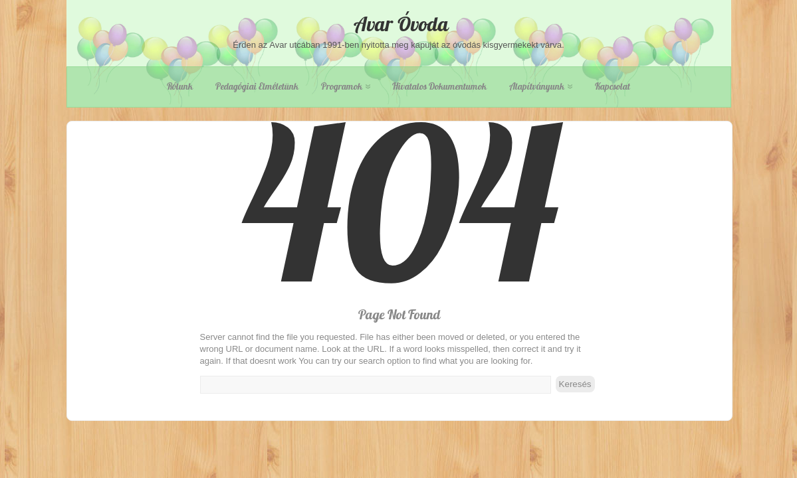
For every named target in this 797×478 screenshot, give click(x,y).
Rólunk (180, 86)
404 (399, 247)
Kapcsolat (612, 86)
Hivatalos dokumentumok (439, 86)
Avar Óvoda (399, 24)
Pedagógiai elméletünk (256, 86)
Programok (345, 86)
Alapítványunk (540, 86)
